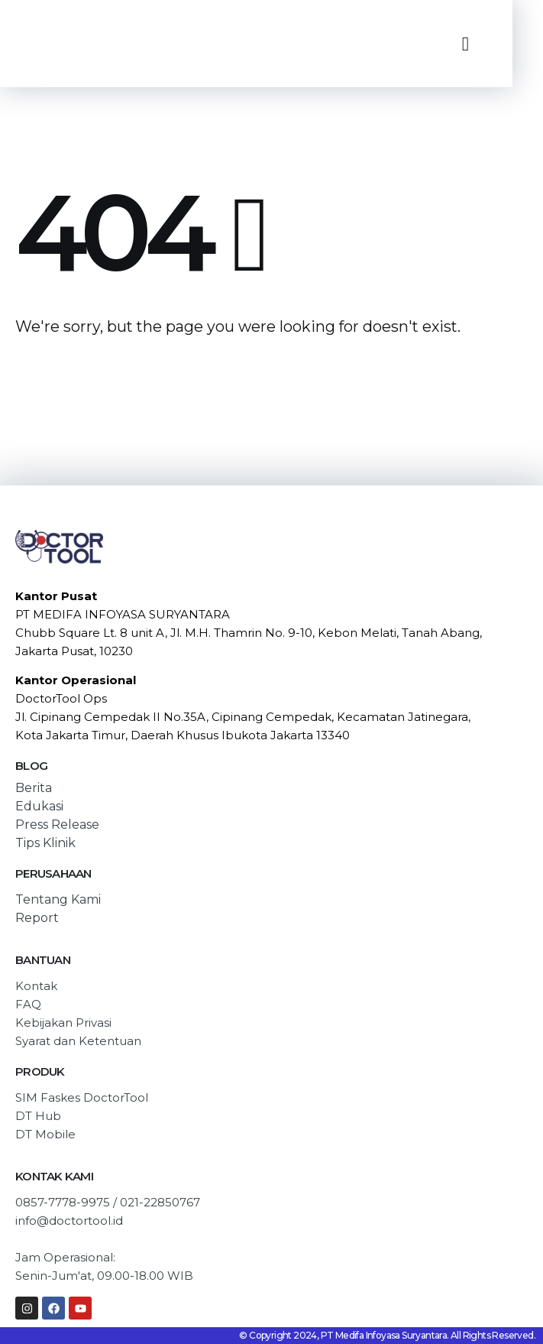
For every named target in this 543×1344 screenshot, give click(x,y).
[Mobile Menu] (465, 44)
